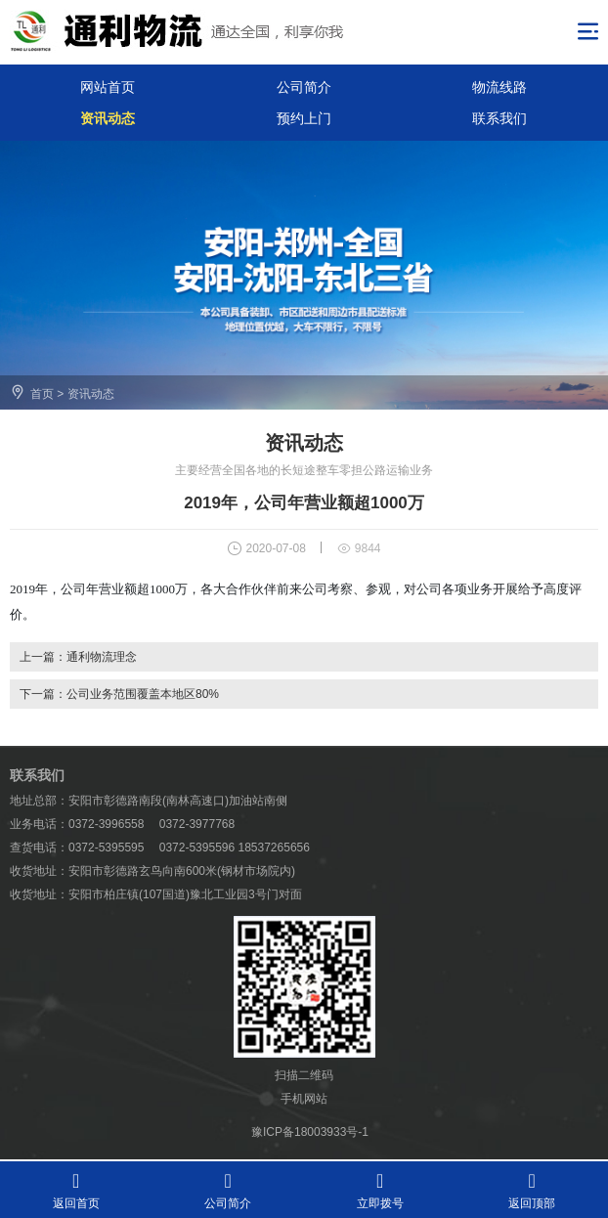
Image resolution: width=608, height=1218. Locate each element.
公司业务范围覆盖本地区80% (142, 694)
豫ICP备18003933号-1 (310, 1132)
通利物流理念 (101, 657)
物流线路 (499, 87)
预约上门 (304, 118)
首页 (42, 394)
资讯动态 (107, 118)
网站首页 (107, 87)
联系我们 (499, 118)
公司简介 (304, 87)
